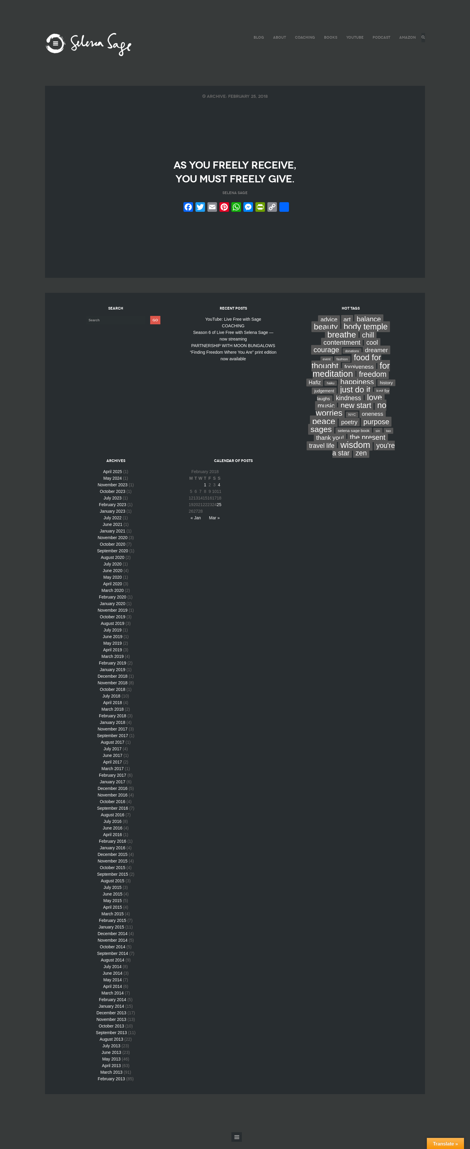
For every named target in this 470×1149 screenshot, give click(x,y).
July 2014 (113, 973)
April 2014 (112, 993)
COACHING (303, 37)
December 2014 (113, 940)
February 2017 (112, 782)
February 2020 (112, 604)
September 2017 (112, 742)
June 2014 (112, 980)
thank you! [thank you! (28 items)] (330, 445)
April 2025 (112, 478)
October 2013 (111, 1033)
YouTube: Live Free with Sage (233, 326)
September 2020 (112, 558)
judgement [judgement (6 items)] (324, 398)
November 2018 (113, 690)
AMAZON (405, 37)
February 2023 (112, 511)
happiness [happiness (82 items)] (357, 389)
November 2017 (113, 736)
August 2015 (112, 888)
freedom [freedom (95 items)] (372, 381)
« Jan (196, 525)
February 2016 (112, 848)
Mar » (214, 525)
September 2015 (112, 881)
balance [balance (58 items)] (369, 326)
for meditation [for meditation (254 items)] (351, 377)
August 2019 (112, 630)
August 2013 (111, 1046)
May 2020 (112, 584)
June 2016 (112, 835)
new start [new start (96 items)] (356, 412)
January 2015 (111, 934)
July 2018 (111, 703)
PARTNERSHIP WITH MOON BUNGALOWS (233, 352)
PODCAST (379, 37)
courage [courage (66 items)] (326, 357)
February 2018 (112, 723)
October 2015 (112, 874)
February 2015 (112, 927)
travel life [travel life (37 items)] (322, 453)
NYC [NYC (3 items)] (352, 422)
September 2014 (112, 960)
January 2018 (112, 729)
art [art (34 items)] (347, 326)
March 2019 (113, 663)
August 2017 (112, 749)
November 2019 (113, 617)
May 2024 (112, 485)
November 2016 (113, 802)
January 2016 (112, 855)
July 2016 (113, 828)
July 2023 (113, 505)
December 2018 (113, 683)
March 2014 (113, 1000)
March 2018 (113, 716)
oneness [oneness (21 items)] (372, 421)
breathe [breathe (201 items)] (341, 341)
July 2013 (111, 1053)
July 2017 (113, 756)
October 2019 (112, 624)
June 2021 (112, 531)
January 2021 (112, 538)
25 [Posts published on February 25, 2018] (219, 511)
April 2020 (112, 591)
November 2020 (113, 544)
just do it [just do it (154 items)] (355, 396)
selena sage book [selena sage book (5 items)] (354, 438)
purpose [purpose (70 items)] (376, 429)
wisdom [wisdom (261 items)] (355, 452)
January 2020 (112, 610)
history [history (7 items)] (386, 390)
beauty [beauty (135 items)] (326, 333)
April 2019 (112, 657)
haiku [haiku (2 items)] (330, 390)
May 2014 (112, 987)
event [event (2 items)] (327, 366)
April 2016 (112, 841)
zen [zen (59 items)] (361, 460)
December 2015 (113, 861)
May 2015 (112, 907)
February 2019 (112, 670)
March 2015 (113, 921)
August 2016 (112, 822)
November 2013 (111, 1026)
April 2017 (112, 769)
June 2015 (112, 901)
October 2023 (112, 498)
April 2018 (112, 709)
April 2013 (111, 1072)
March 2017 (113, 775)
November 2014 (113, 947)
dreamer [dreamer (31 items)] (376, 357)
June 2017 (112, 762)
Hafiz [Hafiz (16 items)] (315, 390)
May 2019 (112, 650)
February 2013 (111, 1086)
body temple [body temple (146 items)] (366, 333)
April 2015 (112, 914)
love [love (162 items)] (374, 404)
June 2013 (111, 1059)
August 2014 (112, 967)
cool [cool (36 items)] (372, 349)
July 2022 (113, 525)
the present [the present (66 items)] (367, 444)
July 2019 (113, 637)
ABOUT (277, 37)
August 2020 (112, 564)
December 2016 (113, 795)
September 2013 (111, 1039)
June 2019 (112, 643)
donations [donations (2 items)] (352, 358)
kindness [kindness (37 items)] (348, 405)
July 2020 (113, 571)
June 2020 (112, 577)
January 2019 (112, 676)
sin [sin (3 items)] (378, 438)
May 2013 (111, 1066)
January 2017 (112, 789)
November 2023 (113, 492)
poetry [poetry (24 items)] (349, 429)
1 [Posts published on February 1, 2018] (205, 492)
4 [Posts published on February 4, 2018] (219, 492)
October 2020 (112, 551)
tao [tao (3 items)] (388, 438)
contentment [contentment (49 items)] (341, 349)
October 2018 (112, 696)
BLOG (257, 37)
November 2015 (113, 868)
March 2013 (111, 1079)
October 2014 (112, 954)
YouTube (353, 37)
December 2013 (111, 1020)
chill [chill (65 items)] (368, 342)
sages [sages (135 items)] (321, 436)
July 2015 (113, 894)
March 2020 (113, 597)
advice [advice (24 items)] (328, 326)
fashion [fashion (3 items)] (342, 366)
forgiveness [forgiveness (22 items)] (359, 374)
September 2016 (112, 815)
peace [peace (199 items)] (323, 428)
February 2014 (112, 1006)
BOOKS (328, 37)
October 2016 (112, 808)
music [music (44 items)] (326, 413)
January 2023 (112, 518)
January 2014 (111, 1013)
